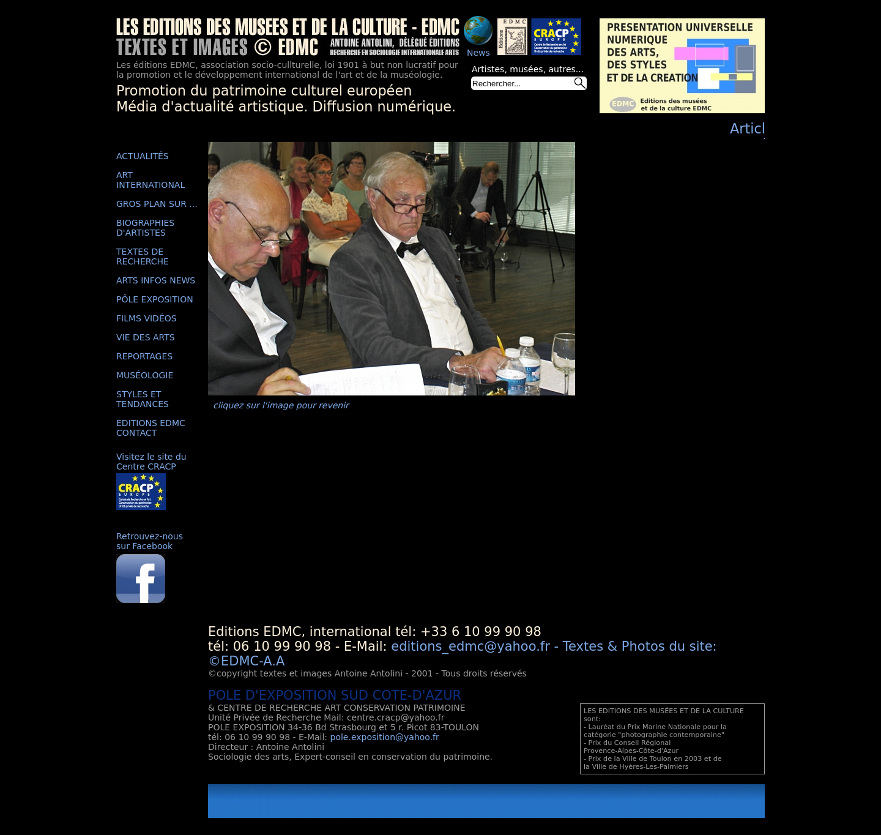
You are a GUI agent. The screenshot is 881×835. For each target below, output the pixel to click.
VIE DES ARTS (145, 337)
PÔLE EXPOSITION (154, 299)
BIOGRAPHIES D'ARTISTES (145, 228)
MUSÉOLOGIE (144, 375)
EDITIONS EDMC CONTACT (150, 428)
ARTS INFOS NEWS (155, 280)
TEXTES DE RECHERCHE (142, 256)
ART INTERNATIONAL (150, 180)
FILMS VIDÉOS (146, 318)
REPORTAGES (144, 356)
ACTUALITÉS (142, 156)
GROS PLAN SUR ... (157, 204)
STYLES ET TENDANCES (142, 399)
